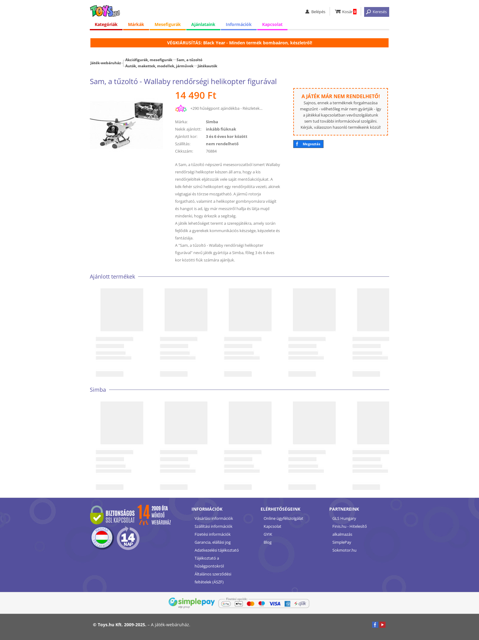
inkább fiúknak (221, 129)
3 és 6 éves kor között (226, 136)
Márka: (181, 121)
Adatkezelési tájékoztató (217, 550)
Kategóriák (106, 24)
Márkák (136, 24)
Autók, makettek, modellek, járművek (159, 65)
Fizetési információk (213, 534)
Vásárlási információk (214, 518)
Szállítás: (182, 143)
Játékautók (207, 65)
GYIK (268, 534)
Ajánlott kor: (186, 136)
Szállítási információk (213, 526)
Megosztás (311, 144)
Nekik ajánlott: (188, 129)
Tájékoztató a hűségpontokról (209, 562)
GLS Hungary (344, 518)
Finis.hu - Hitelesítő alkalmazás (349, 530)
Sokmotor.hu (344, 550)
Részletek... (252, 108)
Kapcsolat (272, 24)
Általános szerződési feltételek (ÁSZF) (213, 578)
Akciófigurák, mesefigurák (148, 59)
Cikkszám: (184, 151)
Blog (268, 542)
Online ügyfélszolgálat (283, 518)
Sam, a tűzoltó (189, 59)
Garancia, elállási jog (213, 542)
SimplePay (341, 542)
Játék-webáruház (105, 62)
